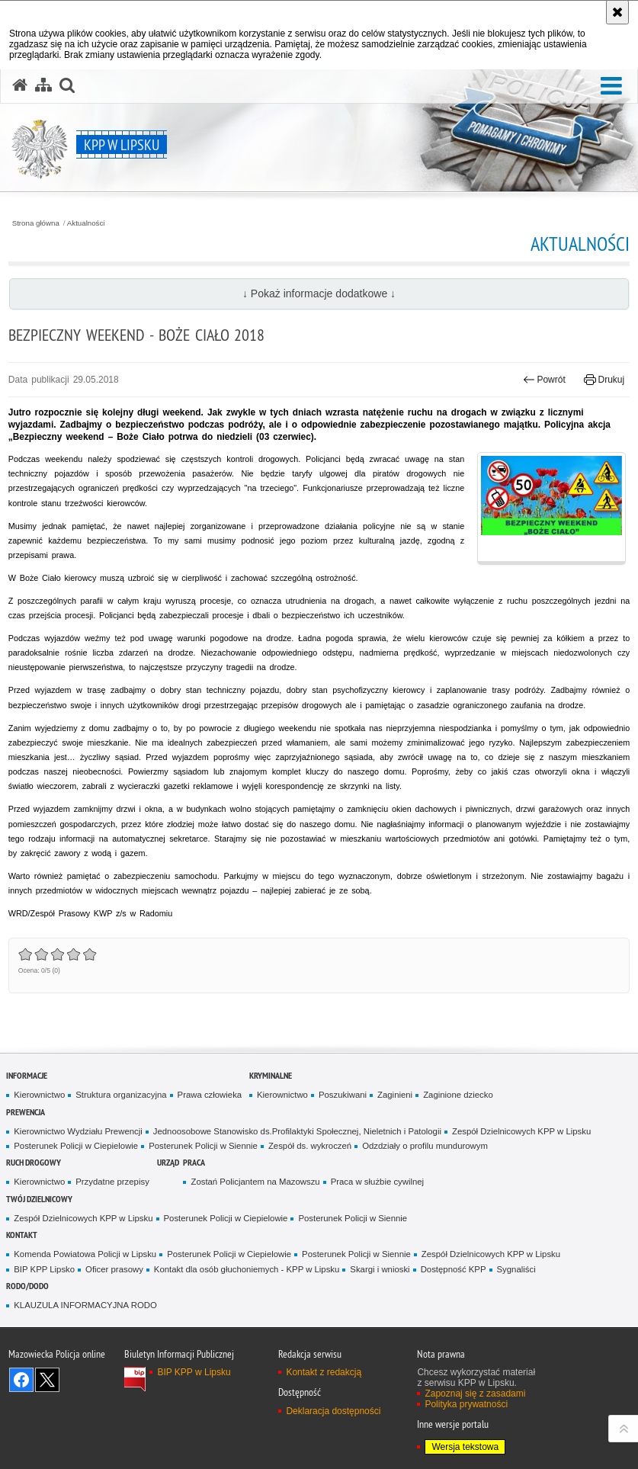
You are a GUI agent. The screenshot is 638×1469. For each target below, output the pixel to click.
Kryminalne (270, 1075)
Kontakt (21, 1234)
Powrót (544, 380)
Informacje (26, 1075)
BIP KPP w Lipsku (193, 1372)
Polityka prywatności (466, 1404)
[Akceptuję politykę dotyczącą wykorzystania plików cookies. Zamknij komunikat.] (617, 12)
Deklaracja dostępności (333, 1411)
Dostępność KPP (453, 1269)
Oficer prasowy (114, 1269)
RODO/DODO (27, 1285)
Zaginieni (394, 1094)
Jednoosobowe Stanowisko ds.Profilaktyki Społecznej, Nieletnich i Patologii (297, 1131)
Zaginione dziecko (458, 1094)
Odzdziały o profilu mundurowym (425, 1145)
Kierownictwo (39, 1094)
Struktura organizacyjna (120, 1094)
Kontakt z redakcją (323, 1372)
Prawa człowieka (210, 1094)
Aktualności (86, 223)
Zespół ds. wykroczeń (309, 1145)
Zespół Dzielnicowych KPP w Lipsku (521, 1131)
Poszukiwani (343, 1094)
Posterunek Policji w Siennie (203, 1145)
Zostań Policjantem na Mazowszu (255, 1181)
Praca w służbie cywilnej (377, 1181)
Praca (194, 1162)
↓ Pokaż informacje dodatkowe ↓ (319, 293)
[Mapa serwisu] (43, 85)
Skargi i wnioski (379, 1269)
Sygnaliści (516, 1269)
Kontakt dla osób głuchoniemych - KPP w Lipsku (247, 1269)
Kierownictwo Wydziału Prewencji (78, 1131)
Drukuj (604, 380)
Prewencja (25, 1112)
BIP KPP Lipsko (44, 1269)
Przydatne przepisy (112, 1181)
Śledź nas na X (47, 1380)
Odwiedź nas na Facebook (21, 1380)
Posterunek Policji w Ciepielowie (76, 1145)
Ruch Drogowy (33, 1162)
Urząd (168, 1162)
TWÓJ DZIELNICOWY (39, 1198)
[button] (611, 86)
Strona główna (35, 223)
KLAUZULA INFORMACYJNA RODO (85, 1305)
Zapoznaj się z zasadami (475, 1393)
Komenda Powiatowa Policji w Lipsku (85, 1254)
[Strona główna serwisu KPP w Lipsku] (19, 85)
